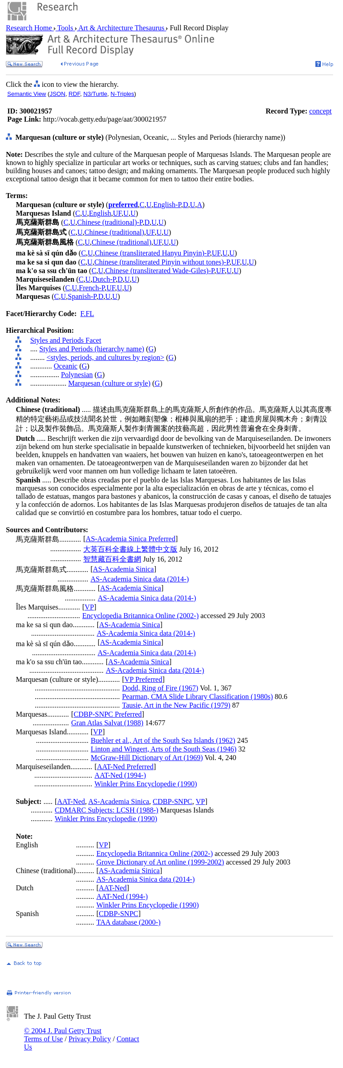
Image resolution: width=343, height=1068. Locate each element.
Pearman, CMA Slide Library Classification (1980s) (197, 696)
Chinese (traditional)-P (110, 222)
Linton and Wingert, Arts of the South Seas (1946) (163, 749)
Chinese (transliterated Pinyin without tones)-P (161, 262)
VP (89, 607)
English (100, 213)
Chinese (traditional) (114, 232)
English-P (167, 204)
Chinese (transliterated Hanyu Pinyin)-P (152, 253)
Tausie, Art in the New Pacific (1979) (176, 705)
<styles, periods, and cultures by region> (105, 357)
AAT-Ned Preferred (125, 766)
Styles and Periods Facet (65, 340)
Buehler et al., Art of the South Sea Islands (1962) (163, 740)
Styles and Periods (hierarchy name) (91, 349)
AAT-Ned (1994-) (120, 775)
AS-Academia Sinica (123, 569)
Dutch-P (104, 279)
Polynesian (77, 374)
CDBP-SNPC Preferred (108, 714)
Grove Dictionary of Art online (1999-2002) (160, 862)
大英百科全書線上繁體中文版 (130, 549)
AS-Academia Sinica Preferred (130, 539)
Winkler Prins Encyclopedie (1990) (146, 784)
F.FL (87, 313)
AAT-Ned (71, 801)
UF (117, 213)
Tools (65, 28)
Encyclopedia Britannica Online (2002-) (140, 615)
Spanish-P (82, 296)
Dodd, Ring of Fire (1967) (160, 688)
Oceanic (65, 366)
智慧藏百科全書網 (112, 559)
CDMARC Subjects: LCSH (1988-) (106, 810)
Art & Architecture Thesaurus (121, 28)
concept (320, 111)
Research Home (30, 28)
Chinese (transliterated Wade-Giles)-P (159, 270)
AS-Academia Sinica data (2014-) (140, 579)
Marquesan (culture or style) (109, 383)
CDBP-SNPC (172, 801)
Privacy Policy (89, 1039)
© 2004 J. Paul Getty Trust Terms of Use (62, 1035)
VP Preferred (143, 679)
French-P (92, 288)
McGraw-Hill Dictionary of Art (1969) (147, 757)
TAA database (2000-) (128, 922)
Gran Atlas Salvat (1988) (107, 723)
